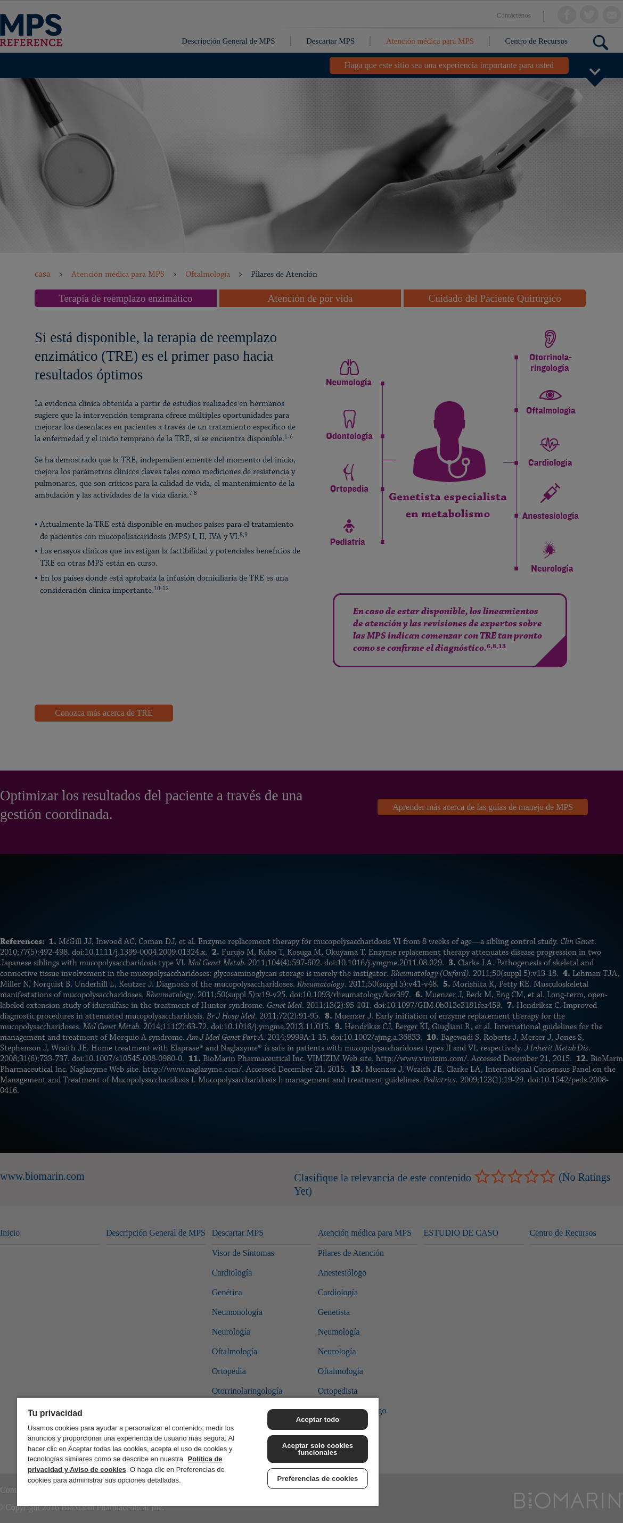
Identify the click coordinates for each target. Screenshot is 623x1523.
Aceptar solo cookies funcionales (317, 1449)
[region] (198, 1451)
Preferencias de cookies (317, 1479)
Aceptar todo (318, 1419)
